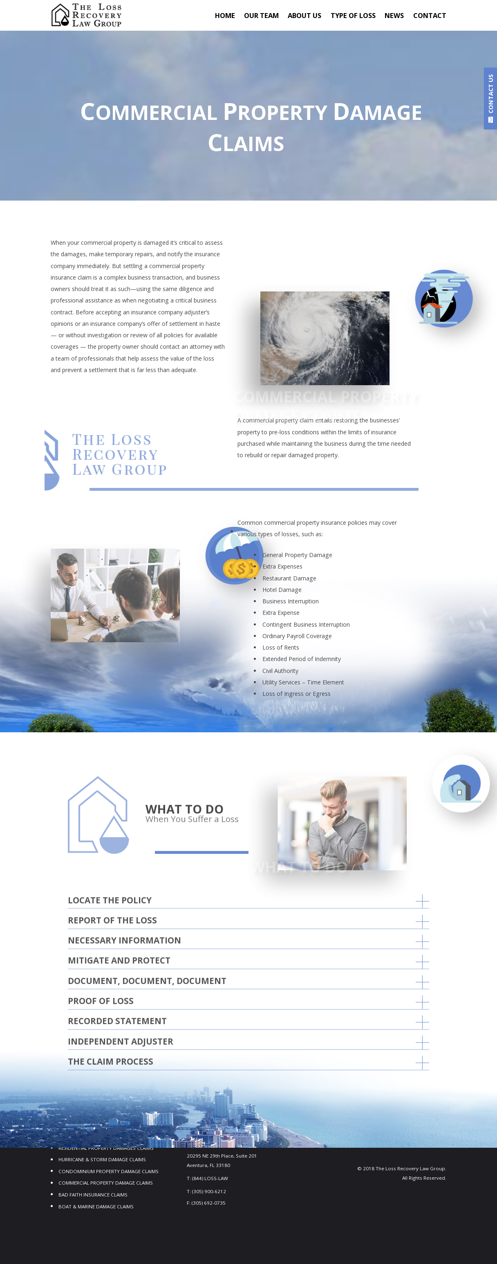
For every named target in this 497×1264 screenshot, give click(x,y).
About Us (304, 15)
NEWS (394, 15)
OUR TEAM (261, 15)
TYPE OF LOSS (353, 15)
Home (225, 15)
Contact (429, 15)
